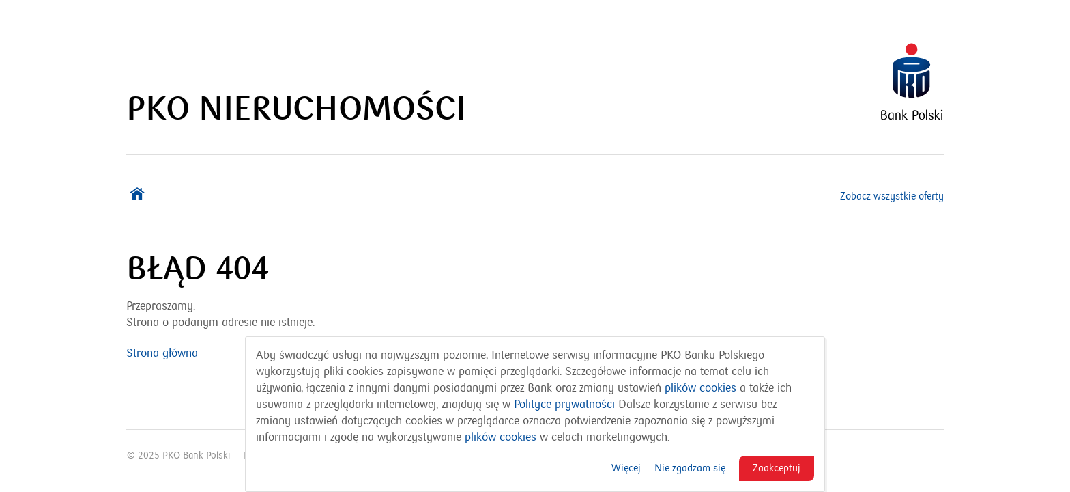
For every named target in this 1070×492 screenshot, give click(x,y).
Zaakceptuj (776, 468)
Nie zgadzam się (689, 468)
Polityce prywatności (564, 404)
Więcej (626, 468)
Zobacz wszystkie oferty (892, 196)
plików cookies (700, 388)
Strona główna (162, 353)
